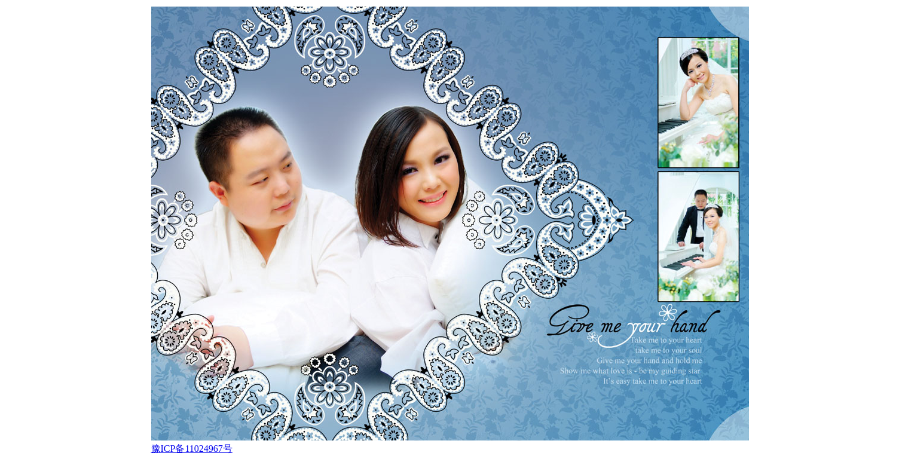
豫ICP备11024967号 (192, 448)
